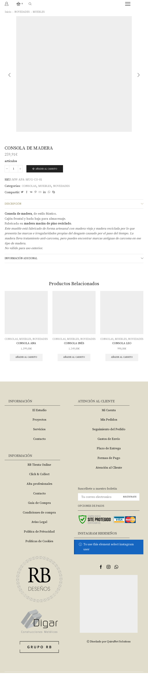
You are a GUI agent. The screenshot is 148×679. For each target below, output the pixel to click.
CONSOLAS (30, 186)
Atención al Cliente (109, 474)
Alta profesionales (39, 490)
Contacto (39, 445)
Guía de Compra (39, 509)
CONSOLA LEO (122, 348)
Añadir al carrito (47, 168)
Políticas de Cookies (39, 547)
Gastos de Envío (109, 445)
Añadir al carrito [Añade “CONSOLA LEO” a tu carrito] (122, 363)
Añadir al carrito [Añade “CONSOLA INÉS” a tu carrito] (74, 363)
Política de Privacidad (39, 538)
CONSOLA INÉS (74, 348)
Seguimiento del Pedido (108, 435)
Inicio (8, 12)
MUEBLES (39, 12)
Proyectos (39, 426)
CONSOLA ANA (26, 348)
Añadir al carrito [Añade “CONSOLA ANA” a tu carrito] (26, 363)
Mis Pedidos (108, 426)
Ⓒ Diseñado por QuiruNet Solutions (109, 647)
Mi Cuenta (109, 416)
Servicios (39, 435)
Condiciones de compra (39, 518)
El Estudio (39, 416)
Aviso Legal (39, 528)
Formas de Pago (109, 464)
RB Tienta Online (39, 471)
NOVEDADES (22, 12)
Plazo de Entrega (109, 454)
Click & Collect (39, 480)
